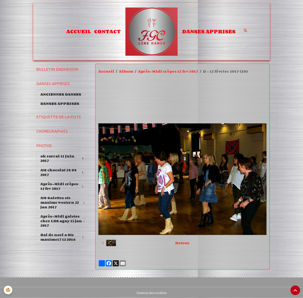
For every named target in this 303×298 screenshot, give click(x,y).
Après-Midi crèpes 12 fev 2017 (168, 71)
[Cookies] (8, 290)
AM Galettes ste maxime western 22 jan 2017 (63, 203)
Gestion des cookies (151, 292)
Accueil (78, 31)
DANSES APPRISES (209, 31)
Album (126, 71)
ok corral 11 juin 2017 (63, 159)
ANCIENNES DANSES (60, 94)
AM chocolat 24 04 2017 (63, 173)
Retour (182, 243)
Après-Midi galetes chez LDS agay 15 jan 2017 (63, 222)
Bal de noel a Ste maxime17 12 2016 (63, 239)
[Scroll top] (295, 290)
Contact (107, 31)
